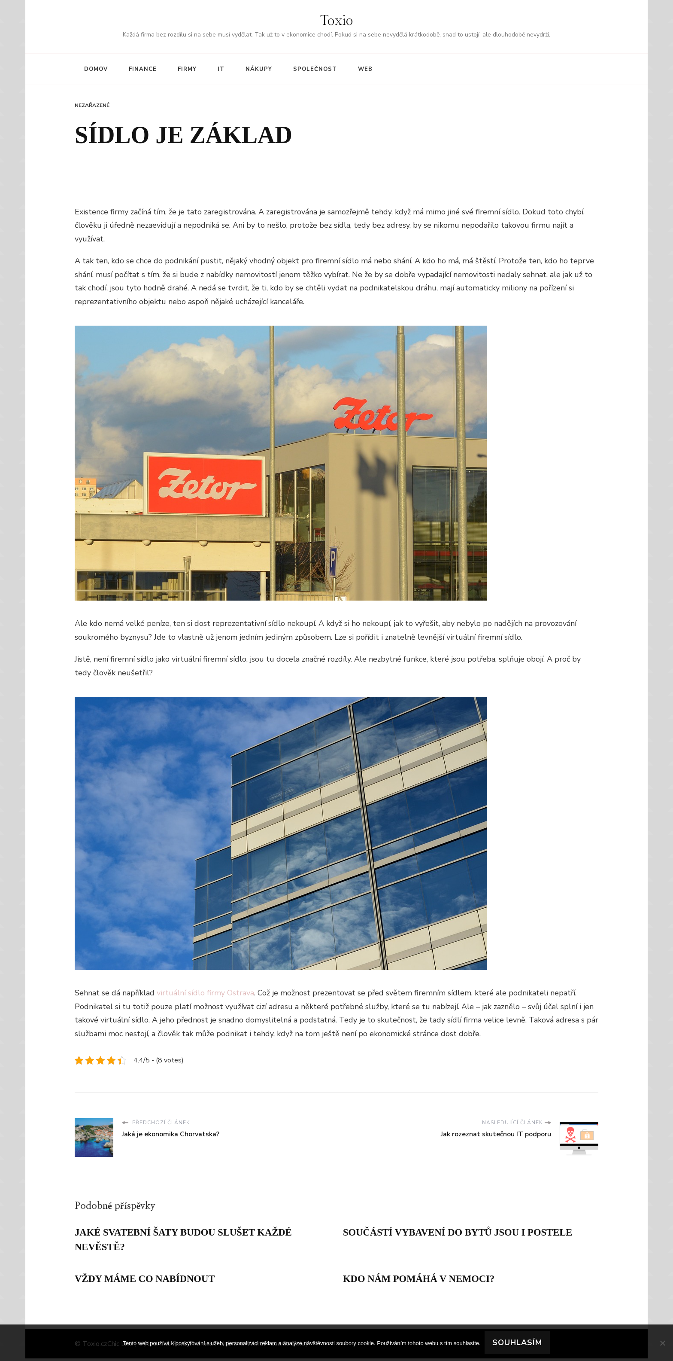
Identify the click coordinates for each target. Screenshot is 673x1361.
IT (221, 69)
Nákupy (259, 69)
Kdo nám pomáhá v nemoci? (423, 1281)
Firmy (187, 69)
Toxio (336, 21)
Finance (143, 69)
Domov (96, 69)
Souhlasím (518, 1343)
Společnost (315, 69)
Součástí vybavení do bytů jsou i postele (464, 1233)
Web (365, 69)
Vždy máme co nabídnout (149, 1281)
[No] (662, 1343)
